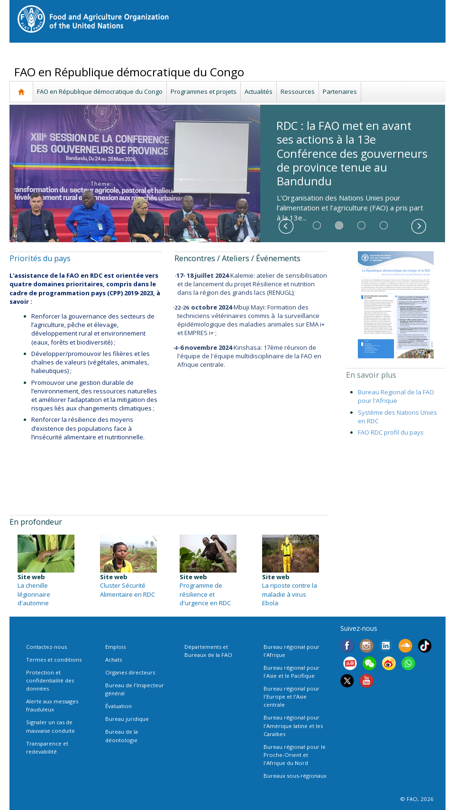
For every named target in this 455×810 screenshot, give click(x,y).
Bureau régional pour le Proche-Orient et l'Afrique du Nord (295, 754)
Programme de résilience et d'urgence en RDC (205, 594)
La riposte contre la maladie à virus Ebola (289, 594)
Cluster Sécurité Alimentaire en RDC (127, 589)
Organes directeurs (130, 672)
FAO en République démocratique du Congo (100, 91)
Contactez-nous (46, 646)
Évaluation (118, 706)
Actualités (259, 91)
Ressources (298, 91)
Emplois (115, 646)
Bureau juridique (127, 718)
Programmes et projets (204, 91)
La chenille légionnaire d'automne (34, 594)
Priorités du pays (40, 258)
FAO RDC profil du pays (391, 432)
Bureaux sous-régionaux (295, 775)
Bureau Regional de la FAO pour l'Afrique (396, 396)
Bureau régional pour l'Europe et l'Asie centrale (291, 696)
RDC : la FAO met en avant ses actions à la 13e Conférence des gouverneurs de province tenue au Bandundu (352, 153)
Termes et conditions (54, 659)
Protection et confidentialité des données (50, 680)
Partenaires (340, 91)
